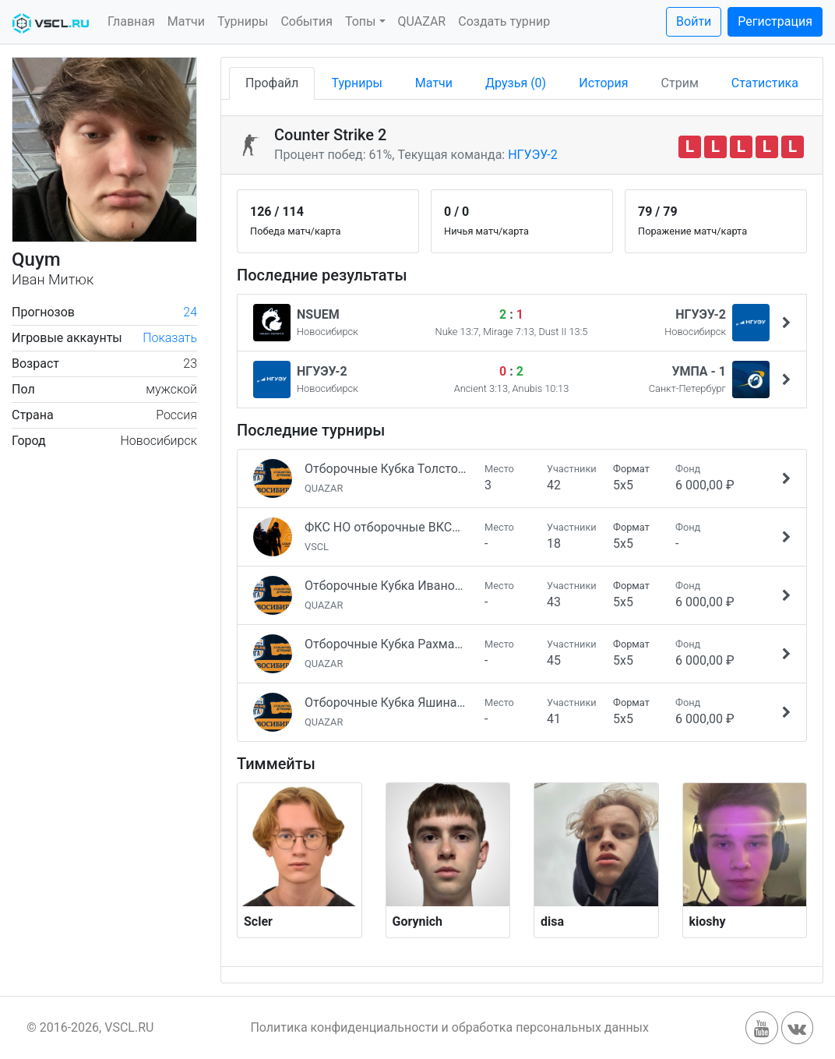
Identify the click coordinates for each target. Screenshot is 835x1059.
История (603, 83)
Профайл (271, 83)
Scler (258, 921)
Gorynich (418, 921)
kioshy (707, 921)
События (306, 21)
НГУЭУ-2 (533, 154)
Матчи (186, 21)
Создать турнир (504, 21)
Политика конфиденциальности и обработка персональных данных (449, 1027)
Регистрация (775, 21)
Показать (170, 337)
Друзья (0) (515, 83)
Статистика (764, 83)
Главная (131, 21)
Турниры (242, 21)
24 (190, 312)
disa (552, 921)
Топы (360, 21)
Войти (693, 21)
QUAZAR (422, 21)
